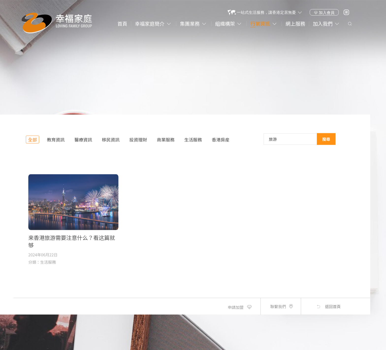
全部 (32, 141)
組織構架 (225, 23)
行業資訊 (260, 23)
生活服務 (193, 141)
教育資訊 (56, 141)
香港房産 (220, 141)
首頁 (122, 23)
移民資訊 (111, 141)
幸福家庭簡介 (149, 23)
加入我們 (323, 23)
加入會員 (324, 13)
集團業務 (190, 23)
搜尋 (326, 140)
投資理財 (138, 141)
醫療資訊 (83, 141)
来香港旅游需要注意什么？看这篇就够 (71, 260)
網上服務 (295, 23)
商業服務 (166, 141)
